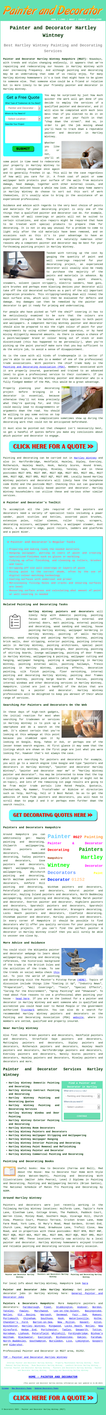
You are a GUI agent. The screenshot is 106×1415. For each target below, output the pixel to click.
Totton (96, 1329)
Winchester (10, 1326)
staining (32, 637)
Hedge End (28, 1329)
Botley (90, 1326)
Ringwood (55, 1326)
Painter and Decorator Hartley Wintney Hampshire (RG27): (45, 59)
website (78, 1017)
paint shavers (89, 279)
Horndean (9, 1333)
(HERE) (81, 979)
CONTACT (82, 19)
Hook (61, 1318)
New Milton (66, 1322)
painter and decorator (81, 85)
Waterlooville (78, 1318)
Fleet (47, 1307)
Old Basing (26, 1314)
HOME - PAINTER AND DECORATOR (53, 1376)
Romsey (96, 1314)
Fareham (96, 1337)
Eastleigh (44, 1337)
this (56, 972)
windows (22, 682)
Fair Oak (79, 1314)
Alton (97, 1322)
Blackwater (25, 1337)
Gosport (97, 1341)
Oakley (81, 1337)
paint (85, 327)
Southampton (37, 1341)
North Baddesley (14, 1341)
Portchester (49, 1329)
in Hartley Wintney (59, 246)
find (14, 1035)
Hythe (97, 1318)
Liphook (23, 1333)
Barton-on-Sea (42, 1322)
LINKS (62, 19)
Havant (84, 1322)
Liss (69, 1341)
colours (90, 315)
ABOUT (72, 19)
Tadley (66, 1329)
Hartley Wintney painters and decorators (61, 611)
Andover (82, 1307)
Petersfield (40, 1333)
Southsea (47, 1318)
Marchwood (41, 1311)
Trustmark (27, 1010)
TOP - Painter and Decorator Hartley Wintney (35, 1357)
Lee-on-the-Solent (66, 1311)
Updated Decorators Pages (47, 1388)
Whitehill (58, 1333)
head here (22, 998)
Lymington (82, 1341)
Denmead (61, 1314)
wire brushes (12, 286)
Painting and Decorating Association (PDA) (34, 367)
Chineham (29, 1318)
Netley (7, 1314)
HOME (53, 19)
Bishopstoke (64, 1337)
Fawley (23, 1311)
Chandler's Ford (15, 1322)
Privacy (100, 1388)
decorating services (58, 682)
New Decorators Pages (22, 1388)
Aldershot (15, 1344)
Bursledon (56, 1341)
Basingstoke (93, 1311)
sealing (86, 626)
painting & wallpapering (66, 660)
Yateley (8, 1311)
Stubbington (64, 1307)
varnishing (78, 671)
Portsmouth (10, 1318)
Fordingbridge (78, 1333)
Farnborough (31, 1307)
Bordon (96, 1307)
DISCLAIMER (95, 19)
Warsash (46, 1314)
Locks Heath (73, 1326)
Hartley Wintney (85, 458)
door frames (94, 675)
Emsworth (82, 1329)
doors (46, 622)
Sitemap (5, 1388)
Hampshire (10, 686)
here (85, 1283)
